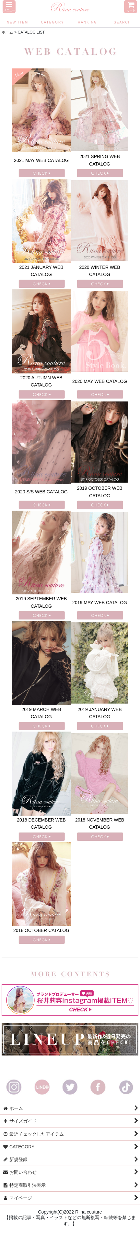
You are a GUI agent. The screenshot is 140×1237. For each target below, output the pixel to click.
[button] (9, 6)
